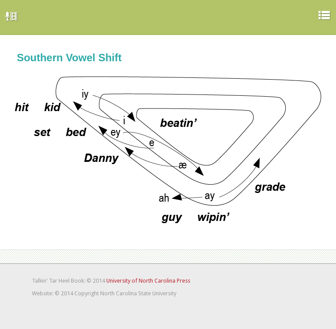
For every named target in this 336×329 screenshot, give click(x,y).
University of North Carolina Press (148, 280)
